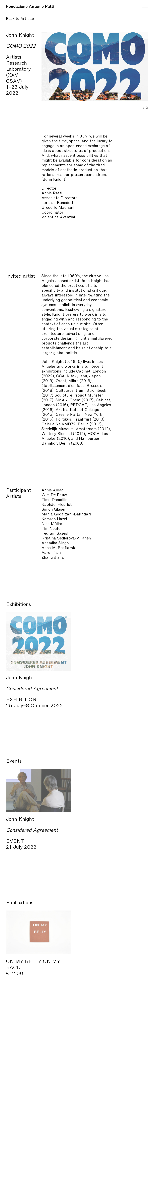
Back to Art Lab (20, 18)
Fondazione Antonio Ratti (30, 6)
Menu (145, 6)
